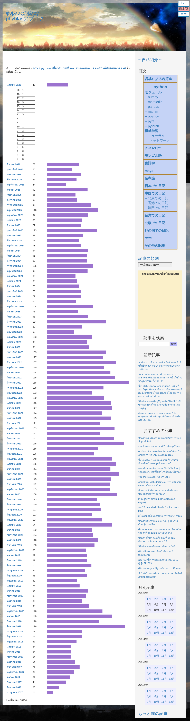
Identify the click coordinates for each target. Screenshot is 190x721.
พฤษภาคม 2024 (15, 276)
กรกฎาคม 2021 (15, 448)
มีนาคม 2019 (13, 590)
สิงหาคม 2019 (14, 565)
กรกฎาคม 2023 (15, 326)
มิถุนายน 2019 (14, 575)
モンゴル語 (153, 155)
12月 (172, 632)
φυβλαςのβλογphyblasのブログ (25, 15)
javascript (152, 148)
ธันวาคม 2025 (14, 179)
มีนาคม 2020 (13, 530)
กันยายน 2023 (14, 316)
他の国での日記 (156, 230)
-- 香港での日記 (156, 203)
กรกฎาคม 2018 (15, 631)
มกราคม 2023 (14, 357)
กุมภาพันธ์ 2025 (15, 230)
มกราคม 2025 (14, 235)
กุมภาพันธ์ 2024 (15, 291)
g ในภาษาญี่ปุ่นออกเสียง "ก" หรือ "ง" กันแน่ (160, 516)
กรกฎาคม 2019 (15, 570)
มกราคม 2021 (14, 479)
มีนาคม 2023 (13, 347)
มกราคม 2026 (14, 174)
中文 (183, 14)
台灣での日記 (155, 215)
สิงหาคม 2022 (14, 382)
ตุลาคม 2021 (13, 433)
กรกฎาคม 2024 (15, 266)
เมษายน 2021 (14, 464)
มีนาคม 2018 (13, 651)
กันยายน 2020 (14, 499)
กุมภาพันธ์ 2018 (15, 657)
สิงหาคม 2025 (14, 200)
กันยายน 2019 (14, 560)
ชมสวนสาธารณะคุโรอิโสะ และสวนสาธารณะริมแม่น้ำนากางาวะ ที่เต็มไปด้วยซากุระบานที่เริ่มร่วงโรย (160, 377)
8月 (172, 627)
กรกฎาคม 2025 (15, 205)
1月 (149, 599)
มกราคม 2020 (14, 540)
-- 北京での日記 (156, 198)
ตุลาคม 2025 (13, 189)
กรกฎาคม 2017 (15, 692)
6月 (156, 627)
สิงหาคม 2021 (14, 443)
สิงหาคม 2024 (14, 260)
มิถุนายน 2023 (14, 332)
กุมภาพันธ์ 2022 (15, 413)
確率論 (150, 178)
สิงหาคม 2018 (14, 626)
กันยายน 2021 (14, 438)
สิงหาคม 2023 (14, 321)
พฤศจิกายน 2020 (15, 489)
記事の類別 (148, 258)
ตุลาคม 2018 (13, 616)
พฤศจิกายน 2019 (15, 550)
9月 (149, 632)
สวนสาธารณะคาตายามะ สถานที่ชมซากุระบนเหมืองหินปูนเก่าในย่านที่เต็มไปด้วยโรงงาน (159, 416)
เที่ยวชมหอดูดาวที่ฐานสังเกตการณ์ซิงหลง (159, 568)
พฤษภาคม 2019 (15, 580)
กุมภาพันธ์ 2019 (15, 596)
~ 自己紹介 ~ (150, 59)
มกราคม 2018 (14, 662)
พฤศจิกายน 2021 (15, 428)
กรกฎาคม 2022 (15, 387)
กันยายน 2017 (14, 682)
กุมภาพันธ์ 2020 (15, 535)
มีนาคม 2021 (13, 469)
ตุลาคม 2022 (13, 372)
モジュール (153, 92)
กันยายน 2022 (14, 377)
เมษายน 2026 (14, 84)
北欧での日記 (155, 223)
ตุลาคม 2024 (13, 250)
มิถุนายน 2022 (14, 392)
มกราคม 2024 (14, 296)
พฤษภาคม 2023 (15, 337)
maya (149, 171)
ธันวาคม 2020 (14, 484)
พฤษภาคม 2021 (15, 458)
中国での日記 (155, 193)
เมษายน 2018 (14, 646)
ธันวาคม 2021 (14, 423)
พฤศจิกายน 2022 (15, 367)
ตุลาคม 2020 (13, 494)
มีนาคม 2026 (13, 164)
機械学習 (151, 131)
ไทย (183, 3)
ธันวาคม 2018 (14, 606)
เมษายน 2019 (14, 585)
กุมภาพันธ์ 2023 (15, 352)
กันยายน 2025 (14, 194)
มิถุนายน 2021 (14, 453)
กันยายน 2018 (14, 621)
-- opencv (152, 116)
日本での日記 (155, 186)
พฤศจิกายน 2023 (15, 306)
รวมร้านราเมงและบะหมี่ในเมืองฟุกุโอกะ (159, 446)
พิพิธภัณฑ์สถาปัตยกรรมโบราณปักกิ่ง (157, 546)
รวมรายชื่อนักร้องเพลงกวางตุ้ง (154, 477)
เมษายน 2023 (14, 342)
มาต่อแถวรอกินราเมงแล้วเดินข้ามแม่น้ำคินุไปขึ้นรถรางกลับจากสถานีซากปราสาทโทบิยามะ (159, 365)
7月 (164, 627)
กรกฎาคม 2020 (15, 509)
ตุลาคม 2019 (13, 555)
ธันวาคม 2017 (14, 667)
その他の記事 (155, 245)
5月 (149, 627)
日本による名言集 (158, 79)
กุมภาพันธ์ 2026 (15, 169)
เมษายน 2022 (14, 403)
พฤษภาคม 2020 (15, 519)
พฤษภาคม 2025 (15, 215)
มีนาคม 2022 (13, 408)
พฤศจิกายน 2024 (15, 245)
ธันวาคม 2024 (14, 240)
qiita (148, 238)
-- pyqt (149, 121)
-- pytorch (152, 126)
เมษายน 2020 (14, 524)
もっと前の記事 (152, 713)
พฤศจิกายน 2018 (15, 611)
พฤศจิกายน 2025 (15, 184)
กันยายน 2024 (14, 255)
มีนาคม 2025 (13, 225)
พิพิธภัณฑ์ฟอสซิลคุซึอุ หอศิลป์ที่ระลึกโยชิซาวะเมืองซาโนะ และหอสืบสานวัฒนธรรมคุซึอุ (159, 404)
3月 (164, 599)
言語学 (150, 163)
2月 (156, 599)
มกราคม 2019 (14, 601)
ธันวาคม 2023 (14, 301)
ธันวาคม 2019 (14, 545)
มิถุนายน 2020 (14, 514)
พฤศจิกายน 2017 (15, 672)
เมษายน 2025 (14, 220)
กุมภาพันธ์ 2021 (15, 474)
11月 (164, 632)
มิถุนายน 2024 (14, 271)
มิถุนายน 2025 (14, 210)
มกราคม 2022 (14, 418)
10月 (156, 632)
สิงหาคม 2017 (14, 687)
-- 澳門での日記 (156, 208)
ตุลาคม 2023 (13, 311)
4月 (172, 599)
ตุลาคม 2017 (13, 677)
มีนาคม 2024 (13, 286)
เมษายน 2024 (14, 281)
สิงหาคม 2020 (14, 504)
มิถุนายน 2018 (14, 636)
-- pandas (152, 106)
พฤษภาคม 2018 (15, 641)
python (160, 86)
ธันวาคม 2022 (14, 362)
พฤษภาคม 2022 (15, 398)
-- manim (151, 111)
